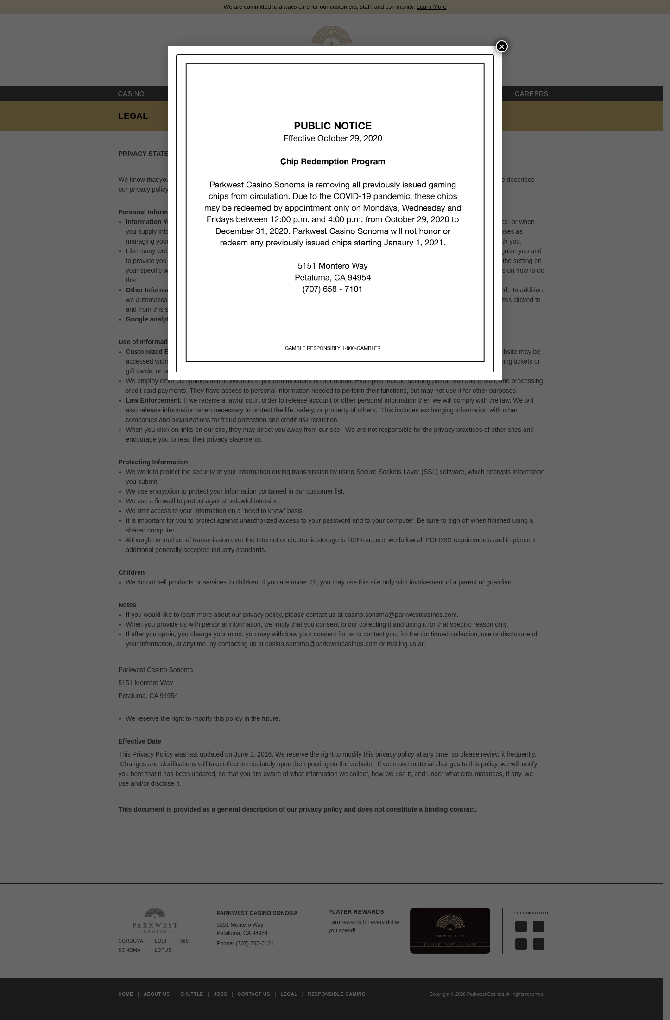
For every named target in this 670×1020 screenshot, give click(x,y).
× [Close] (502, 46)
